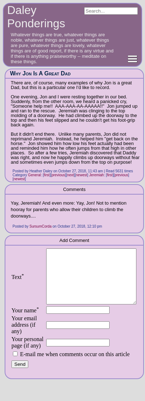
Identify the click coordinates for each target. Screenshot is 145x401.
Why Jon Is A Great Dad (40, 73)
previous (58, 175)
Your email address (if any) (24, 335)
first (46, 175)
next (70, 175)
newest (81, 175)
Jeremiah (96, 175)
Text (17, 282)
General (34, 175)
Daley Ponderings (36, 17)
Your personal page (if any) (26, 356)
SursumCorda (40, 226)
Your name (25, 321)
